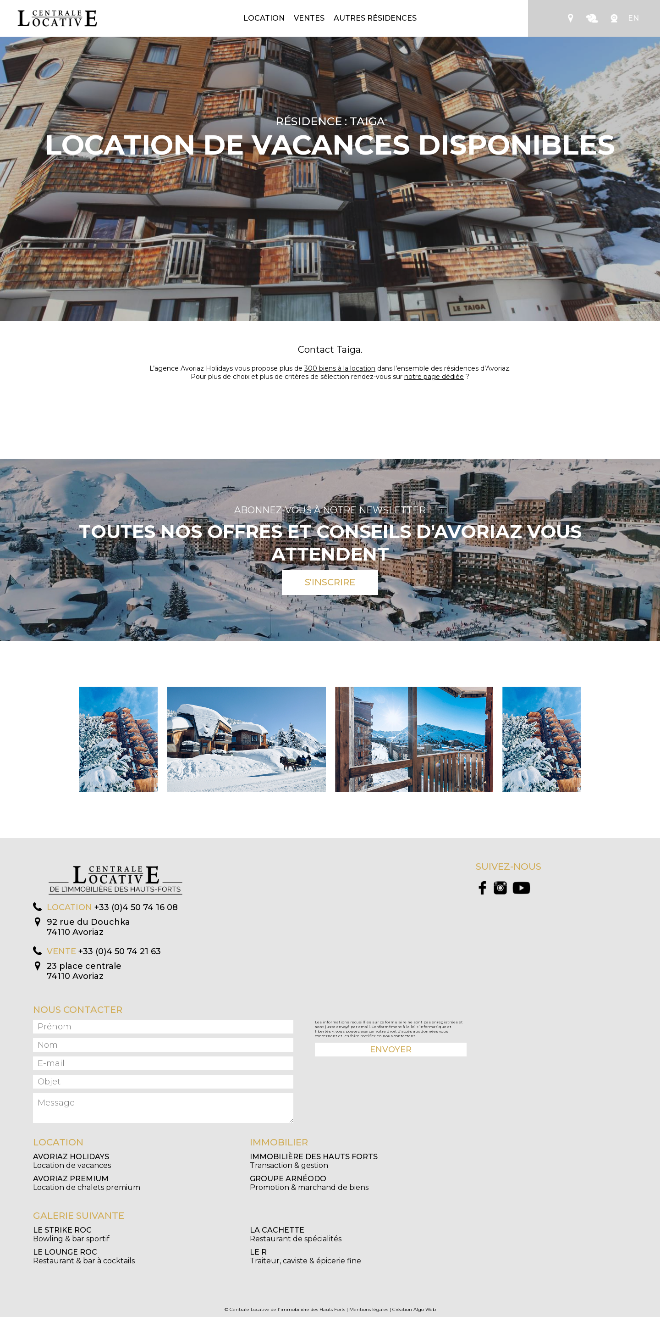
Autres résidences (375, 18)
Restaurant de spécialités (295, 1234)
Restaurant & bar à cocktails (84, 1256)
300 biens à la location (339, 368)
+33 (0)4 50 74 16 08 (136, 907)
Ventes (309, 18)
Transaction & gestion (314, 1161)
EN (633, 18)
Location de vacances (72, 1161)
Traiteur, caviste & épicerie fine (305, 1256)
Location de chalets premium (86, 1183)
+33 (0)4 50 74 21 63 (119, 951)
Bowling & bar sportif (71, 1234)
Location (264, 18)
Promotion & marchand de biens (309, 1183)
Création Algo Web (414, 1309)
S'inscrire (330, 582)
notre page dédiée (434, 376)
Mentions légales (368, 1309)
